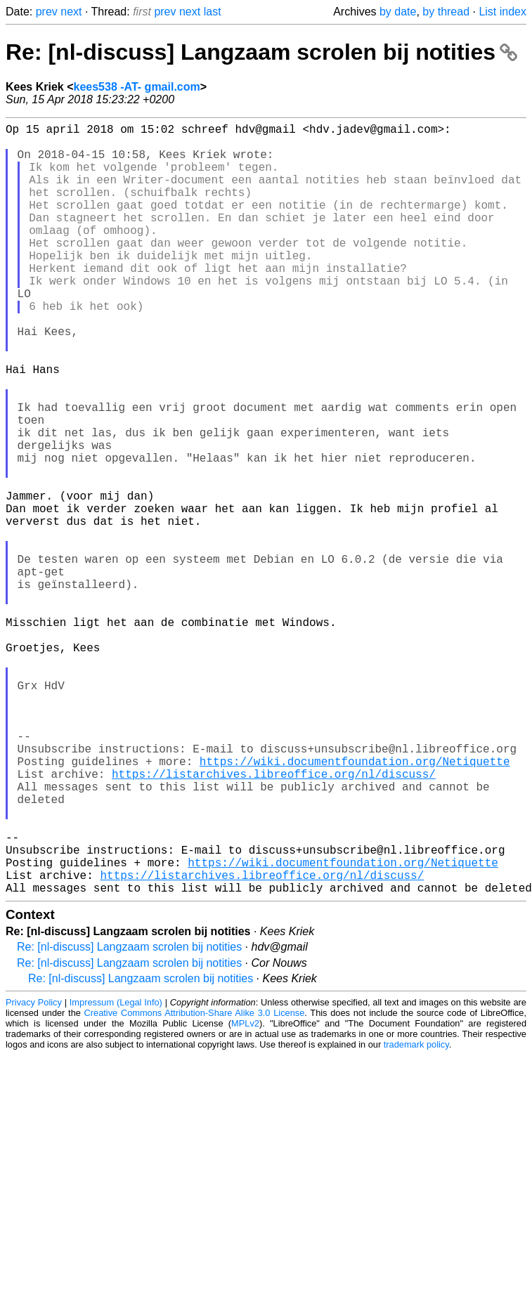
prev (47, 12)
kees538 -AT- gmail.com (137, 87)
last (212, 12)
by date (397, 12)
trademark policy (416, 1216)
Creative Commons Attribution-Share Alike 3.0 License (194, 1184)
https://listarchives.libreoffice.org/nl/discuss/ (274, 919)
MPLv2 (245, 1195)
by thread (445, 12)
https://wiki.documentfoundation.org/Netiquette (355, 904)
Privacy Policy (34, 1173)
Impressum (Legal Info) (116, 1173)
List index (502, 12)
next (71, 12)
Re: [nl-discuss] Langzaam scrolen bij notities (261, 52)
